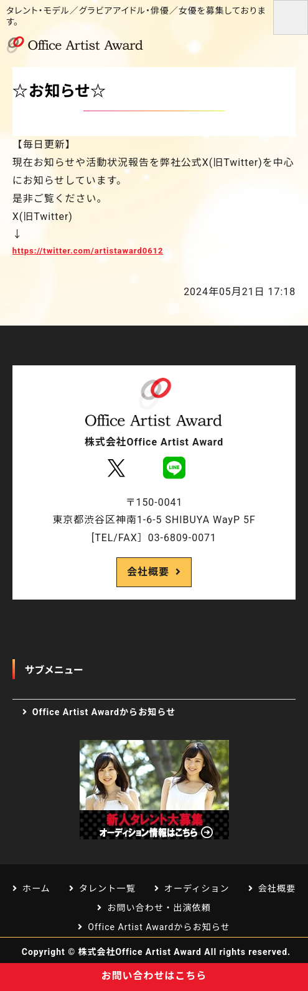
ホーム (36, 888)
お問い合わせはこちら (154, 976)
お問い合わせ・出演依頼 (159, 908)
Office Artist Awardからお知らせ (104, 712)
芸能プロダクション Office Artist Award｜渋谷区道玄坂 (81, 44)
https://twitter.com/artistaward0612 (88, 250)
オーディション (197, 888)
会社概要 (148, 572)
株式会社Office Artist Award (140, 952)
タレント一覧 (107, 888)
